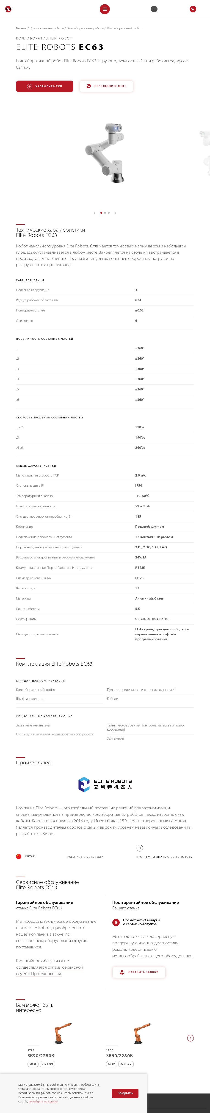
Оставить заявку (138, 934)
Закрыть (125, 1093)
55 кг (111, 1026)
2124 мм (47, 1026)
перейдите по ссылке (43, 1101)
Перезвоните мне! (106, 86)
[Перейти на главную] (8, 9)
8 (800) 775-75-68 (25, 1063)
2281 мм (126, 1026)
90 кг (33, 1026)
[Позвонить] (7, 1063)
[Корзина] (154, 9)
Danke (201, 1105)
